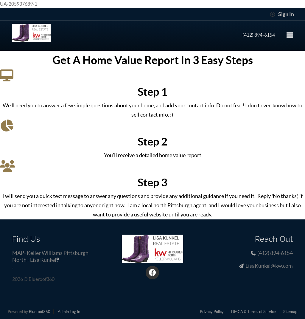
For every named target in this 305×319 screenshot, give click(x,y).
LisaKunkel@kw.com (269, 266)
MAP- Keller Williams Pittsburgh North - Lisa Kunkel (50, 256)
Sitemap (290, 311)
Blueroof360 (39, 311)
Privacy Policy (212, 311)
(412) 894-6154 (258, 35)
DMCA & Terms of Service (253, 311)
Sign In (282, 14)
